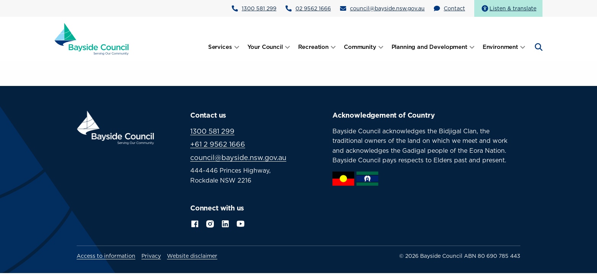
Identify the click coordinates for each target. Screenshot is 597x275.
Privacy (151, 256)
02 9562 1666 (313, 8)
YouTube (241, 223)
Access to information (106, 256)
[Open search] (537, 47)
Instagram (210, 223)
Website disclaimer (192, 256)
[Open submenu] (236, 47)
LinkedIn (225, 223)
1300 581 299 (259, 8)
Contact (454, 8)
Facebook (194, 223)
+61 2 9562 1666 (217, 144)
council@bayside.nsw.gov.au (387, 8)
